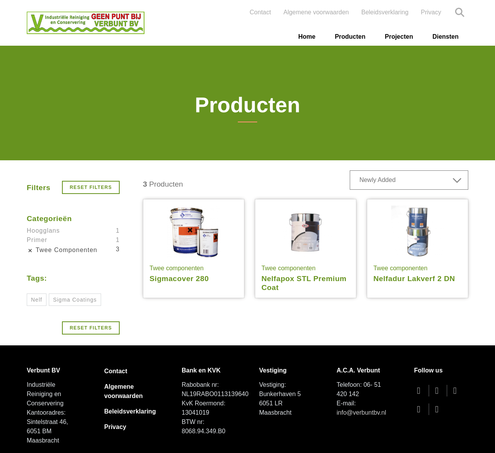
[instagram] (420, 409)
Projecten (399, 36)
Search (459, 12)
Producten (350, 36)
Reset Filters (91, 187)
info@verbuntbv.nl (361, 412)
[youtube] (457, 390)
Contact (260, 12)
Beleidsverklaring (385, 12)
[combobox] (409, 180)
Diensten (445, 36)
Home (306, 36)
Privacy (431, 12)
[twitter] (438, 390)
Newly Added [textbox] (377, 180)
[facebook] (420, 390)
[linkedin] (438, 409)
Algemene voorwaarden (316, 12)
